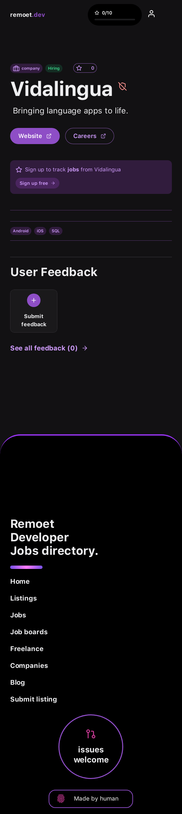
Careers (89, 135)
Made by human (87, 799)
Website (35, 135)
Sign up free (37, 183)
